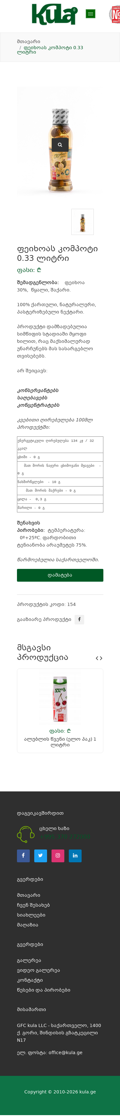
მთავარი (28, 42)
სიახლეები (31, 918)
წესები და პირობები (43, 993)
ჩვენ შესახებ (33, 908)
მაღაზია (27, 28)
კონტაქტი (30, 983)
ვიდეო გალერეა (38, 973)
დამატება (60, 578)
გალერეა (29, 963)
